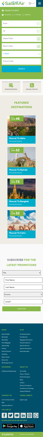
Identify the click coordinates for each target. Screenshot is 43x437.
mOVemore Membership (9, 371)
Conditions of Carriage (26, 388)
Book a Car (5, 360)
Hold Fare (4, 354)
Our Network (24, 337)
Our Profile (23, 371)
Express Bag (5, 346)
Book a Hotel (5, 357)
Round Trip (6, 15)
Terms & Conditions (26, 385)
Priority (4, 348)
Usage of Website (25, 391)
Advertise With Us (7, 405)
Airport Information (26, 348)
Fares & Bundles (24, 351)
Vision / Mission (24, 374)
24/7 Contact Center (8, 400)
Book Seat (5, 337)
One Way (16, 15)
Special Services (24, 346)
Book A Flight (6, 334)
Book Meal (5, 340)
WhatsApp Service (7, 363)
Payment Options (25, 343)
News (21, 380)
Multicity (26, 15)
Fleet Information (25, 377)
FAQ (3, 403)
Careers (22, 383)
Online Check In (6, 351)
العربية (32, 3)
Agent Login (23, 400)
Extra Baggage (6, 343)
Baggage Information (26, 340)
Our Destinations (25, 334)
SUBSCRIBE (21, 309)
